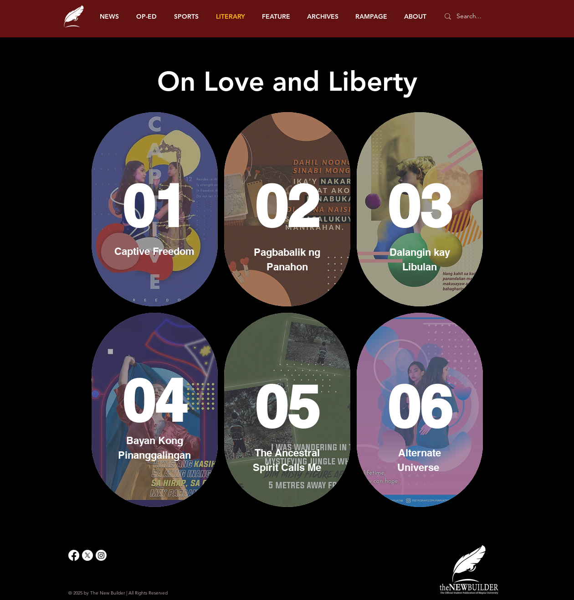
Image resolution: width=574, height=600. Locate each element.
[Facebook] (73, 555)
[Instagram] (101, 555)
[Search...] (473, 16)
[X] (87, 555)
